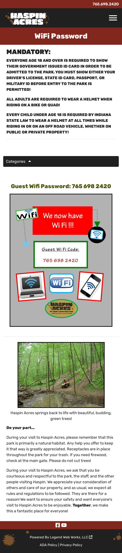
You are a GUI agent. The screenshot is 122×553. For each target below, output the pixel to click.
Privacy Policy (71, 545)
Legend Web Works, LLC (71, 537)
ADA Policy (48, 545)
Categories (20, 161)
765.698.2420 (106, 4)
